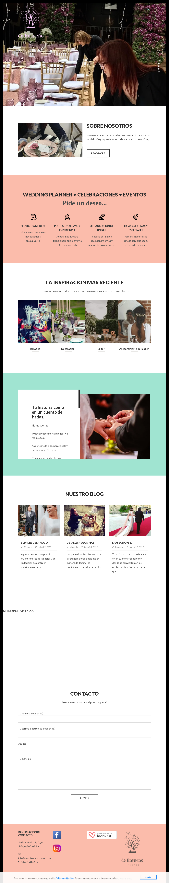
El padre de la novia (34, 542)
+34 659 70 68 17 (28, 862)
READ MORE (98, 153)
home (147, 8)
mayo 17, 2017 (137, 547)
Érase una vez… (122, 542)
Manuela (28, 547)
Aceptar (148, 877)
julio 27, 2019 (45, 547)
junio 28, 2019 (91, 547)
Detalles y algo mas (80, 542)
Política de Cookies (65, 878)
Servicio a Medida (33, 225)
